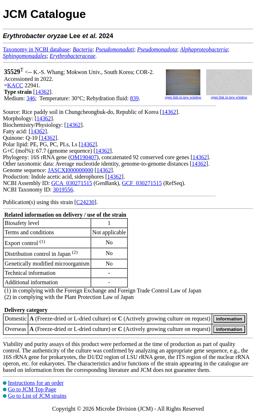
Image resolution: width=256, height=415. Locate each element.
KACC (15, 85)
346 (31, 98)
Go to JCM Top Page (32, 389)
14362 (42, 92)
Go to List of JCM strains (37, 396)
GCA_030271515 (71, 183)
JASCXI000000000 (70, 170)
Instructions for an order (36, 383)
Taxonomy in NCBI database (36, 49)
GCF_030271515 (142, 183)
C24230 (85, 202)
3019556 (63, 189)
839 (134, 98)
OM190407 (83, 157)
